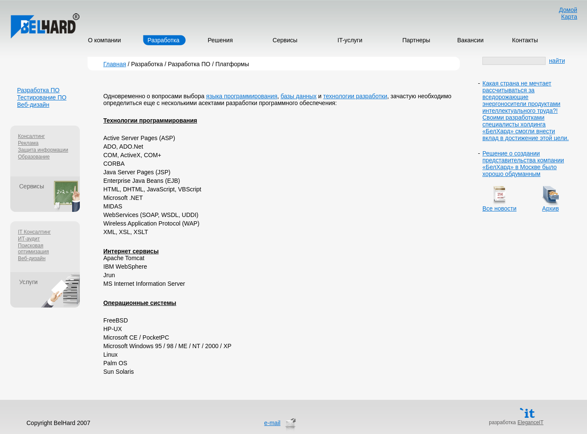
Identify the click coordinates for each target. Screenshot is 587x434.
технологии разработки (355, 96)
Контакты (525, 40)
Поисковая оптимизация (33, 249)
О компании (104, 40)
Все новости (499, 208)
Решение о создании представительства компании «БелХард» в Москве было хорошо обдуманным (523, 163)
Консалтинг (31, 136)
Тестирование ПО (42, 97)
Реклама (28, 143)
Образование (34, 157)
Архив (550, 208)
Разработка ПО (38, 90)
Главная (114, 64)
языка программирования (241, 96)
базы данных (298, 96)
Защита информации (43, 150)
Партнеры (416, 40)
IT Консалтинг (34, 232)
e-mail (272, 422)
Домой (568, 9)
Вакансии (470, 40)
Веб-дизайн (33, 104)
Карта (569, 16)
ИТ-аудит (29, 239)
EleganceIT (530, 422)
